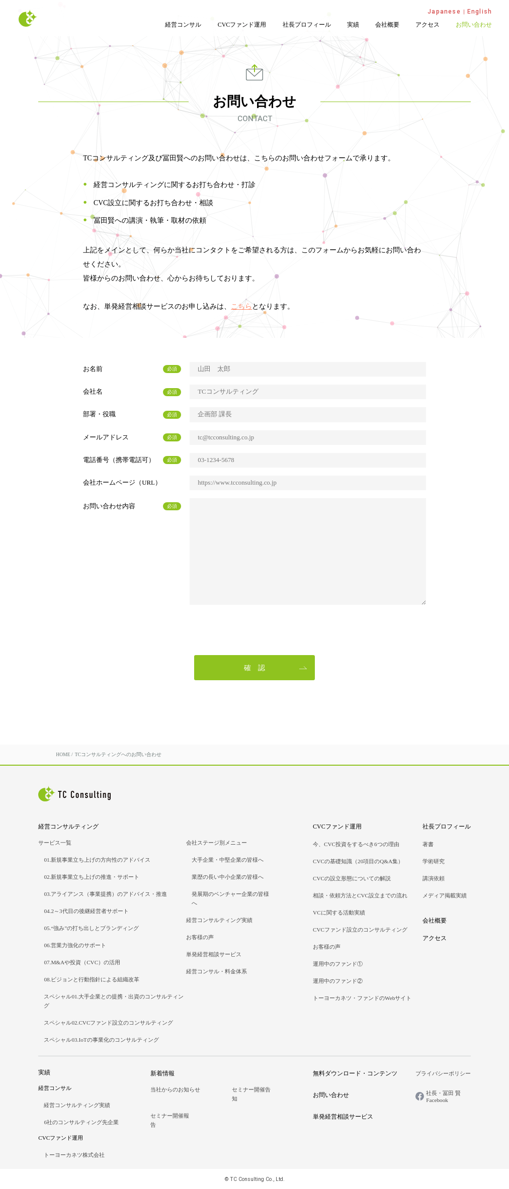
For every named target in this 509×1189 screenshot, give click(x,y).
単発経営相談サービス (213, 954)
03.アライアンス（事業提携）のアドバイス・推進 (105, 894)
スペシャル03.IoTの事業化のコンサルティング (101, 1040)
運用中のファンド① (338, 964)
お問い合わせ (474, 24)
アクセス (427, 24)
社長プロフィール (307, 24)
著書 (428, 844)
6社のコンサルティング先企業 (81, 1122)
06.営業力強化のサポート (75, 945)
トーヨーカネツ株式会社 (74, 1155)
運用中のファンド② (338, 981)
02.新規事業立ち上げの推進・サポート (91, 877)
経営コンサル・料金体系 (216, 971)
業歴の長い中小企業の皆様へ (228, 877)
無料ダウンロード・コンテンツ (355, 1073)
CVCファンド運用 (242, 24)
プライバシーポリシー (443, 1073)
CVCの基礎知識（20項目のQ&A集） (358, 861)
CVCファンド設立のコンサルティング (360, 930)
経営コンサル (183, 24)
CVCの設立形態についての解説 (352, 878)
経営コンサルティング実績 (219, 920)
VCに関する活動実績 (339, 912)
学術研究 (433, 861)
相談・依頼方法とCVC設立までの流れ (360, 895)
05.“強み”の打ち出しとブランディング (91, 928)
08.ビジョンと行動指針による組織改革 (91, 979)
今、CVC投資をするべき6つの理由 (356, 844)
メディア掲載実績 (444, 895)
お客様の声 (200, 937)
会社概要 (387, 24)
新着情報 (162, 1073)
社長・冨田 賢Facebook (443, 1096)
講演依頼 (433, 878)
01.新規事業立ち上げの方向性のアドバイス (97, 860)
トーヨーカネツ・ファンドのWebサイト (362, 998)
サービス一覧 (54, 843)
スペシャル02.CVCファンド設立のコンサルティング (108, 1023)
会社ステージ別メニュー (216, 843)
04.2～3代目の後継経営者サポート (86, 911)
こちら (241, 306)
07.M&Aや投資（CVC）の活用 (82, 962)
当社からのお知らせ (175, 1089)
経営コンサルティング (68, 826)
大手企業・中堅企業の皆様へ (228, 860)
